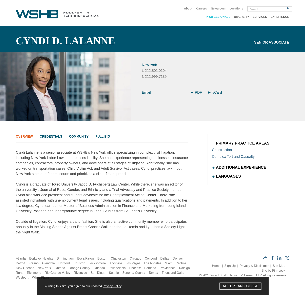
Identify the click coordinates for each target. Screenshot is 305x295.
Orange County (79, 268)
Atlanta (21, 258)
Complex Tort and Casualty (233, 157)
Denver (178, 258)
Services (260, 16)
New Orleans (25, 268)
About (188, 8)
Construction (222, 150)
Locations (236, 8)
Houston (79, 263)
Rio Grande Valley (57, 272)
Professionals (218, 16)
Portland (150, 268)
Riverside (80, 272)
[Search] (288, 8)
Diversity (241, 16)
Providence (168, 268)
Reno (19, 272)
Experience (280, 16)
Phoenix (135, 268)
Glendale (48, 263)
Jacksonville (97, 263)
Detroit (20, 263)
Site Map (279, 265)
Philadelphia (117, 268)
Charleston (118, 258)
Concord (151, 258)
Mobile (181, 263)
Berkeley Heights (41, 258)
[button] (265, 258)
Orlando (99, 268)
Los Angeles (152, 263)
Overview (24, 136)
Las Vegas (133, 263)
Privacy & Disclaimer (254, 265)
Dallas (164, 258)
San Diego (98, 272)
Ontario (60, 268)
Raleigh (184, 268)
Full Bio (102, 136)
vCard (215, 92)
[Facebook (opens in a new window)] (272, 259)
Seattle (114, 272)
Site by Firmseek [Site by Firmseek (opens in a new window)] (273, 270)
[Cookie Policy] (153, 286)
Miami (169, 263)
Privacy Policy (112, 286)
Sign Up (230, 265)
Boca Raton (85, 258)
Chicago (135, 258)
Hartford (64, 263)
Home (216, 265)
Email (146, 92)
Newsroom (218, 8)
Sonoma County (133, 272)
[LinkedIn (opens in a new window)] (279, 259)
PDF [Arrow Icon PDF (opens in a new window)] (196, 92)
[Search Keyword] (269, 8)
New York (149, 65)
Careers (201, 8)
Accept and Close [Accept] (240, 286)
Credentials (51, 136)
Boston (102, 258)
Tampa (153, 272)
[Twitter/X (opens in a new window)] (287, 259)
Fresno (34, 263)
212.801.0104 (156, 71)
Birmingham (65, 258)
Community (79, 136)
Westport (22, 277)
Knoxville (115, 263)
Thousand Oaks (173, 272)
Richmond (34, 272)
